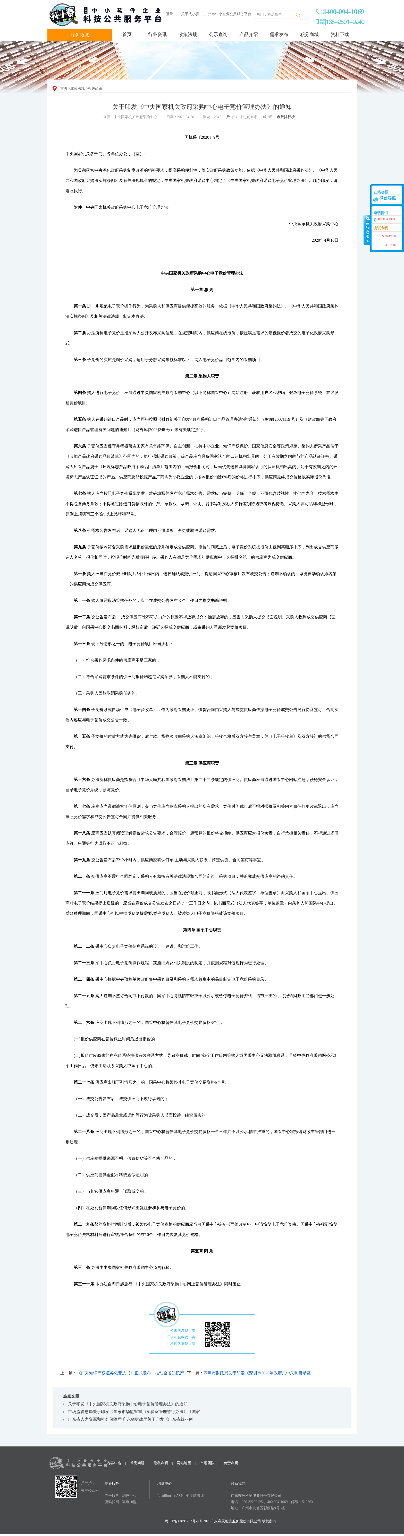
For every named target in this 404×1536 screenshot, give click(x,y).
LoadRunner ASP (170, 1496)
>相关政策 (94, 88)
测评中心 (129, 1496)
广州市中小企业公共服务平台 (227, 14)
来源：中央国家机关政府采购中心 (130, 117)
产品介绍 (248, 34)
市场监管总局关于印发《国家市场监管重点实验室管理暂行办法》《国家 (134, 1411)
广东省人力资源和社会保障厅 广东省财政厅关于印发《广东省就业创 (130, 1419)
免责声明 (231, 1463)
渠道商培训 (195, 1496)
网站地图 (184, 1463)
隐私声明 (161, 1463)
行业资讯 (157, 34)
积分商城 (309, 34)
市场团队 (207, 1463)
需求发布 (279, 34)
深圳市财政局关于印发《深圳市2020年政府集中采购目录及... (259, 1373)
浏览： (212, 117)
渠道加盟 (129, 1502)
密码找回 (112, 1502)
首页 (127, 34)
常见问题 (137, 1463)
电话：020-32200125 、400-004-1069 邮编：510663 (272, 1502)
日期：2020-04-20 (180, 117)
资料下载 (340, 34)
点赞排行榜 (286, 117)
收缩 (367, 230)
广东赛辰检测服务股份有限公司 (256, 1496)
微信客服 (388, 198)
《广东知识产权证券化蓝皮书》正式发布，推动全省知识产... (132, 1373)
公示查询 (218, 34)
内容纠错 (114, 1463)
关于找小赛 (190, 14)
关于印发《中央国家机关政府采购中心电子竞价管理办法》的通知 (128, 1404)
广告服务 (112, 1496)
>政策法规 (77, 88)
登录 (169, 14)
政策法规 (188, 34)
